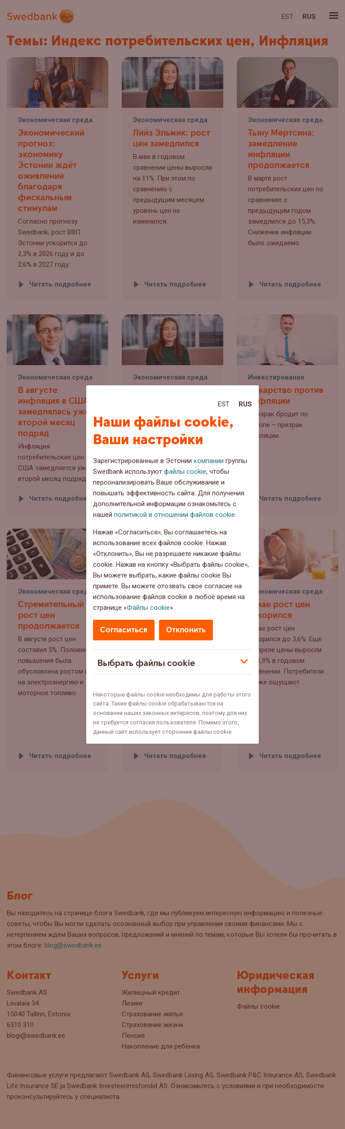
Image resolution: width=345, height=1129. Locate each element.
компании (209, 461)
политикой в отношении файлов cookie (174, 515)
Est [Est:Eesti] (224, 404)
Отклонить (186, 630)
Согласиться (123, 630)
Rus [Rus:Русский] (245, 404)
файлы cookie (185, 471)
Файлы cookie (148, 608)
